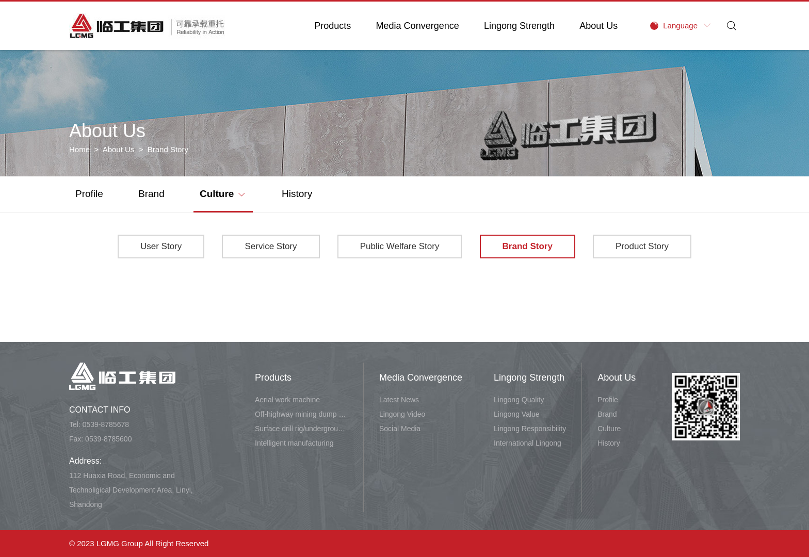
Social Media (399, 428)
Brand (151, 193)
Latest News (399, 400)
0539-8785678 (106, 424)
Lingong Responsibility (530, 428)
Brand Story (528, 246)
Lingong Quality (519, 400)
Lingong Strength (519, 26)
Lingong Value (516, 414)
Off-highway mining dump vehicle (301, 414)
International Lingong (527, 443)
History (297, 193)
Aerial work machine (287, 400)
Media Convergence (417, 26)
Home (79, 149)
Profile (89, 193)
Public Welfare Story (400, 246)
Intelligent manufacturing (294, 443)
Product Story (642, 246)
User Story (161, 246)
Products (332, 26)
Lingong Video (402, 414)
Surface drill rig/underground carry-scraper (301, 428)
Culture (222, 192)
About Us (598, 26)
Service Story (271, 246)
